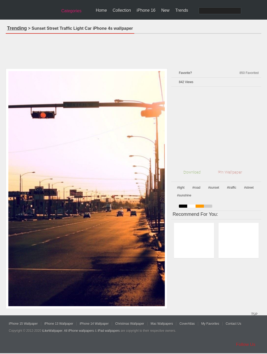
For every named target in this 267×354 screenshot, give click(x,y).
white (191, 206)
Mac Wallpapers (162, 324)
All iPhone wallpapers (79, 331)
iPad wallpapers (109, 331)
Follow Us (246, 344)
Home (101, 10)
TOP (254, 314)
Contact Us (233, 324)
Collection (122, 10)
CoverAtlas (187, 324)
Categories (71, 11)
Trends (181, 10)
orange (200, 206)
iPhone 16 (146, 10)
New (165, 10)
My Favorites (210, 324)
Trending (17, 28)
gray (208, 206)
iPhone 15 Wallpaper (23, 324)
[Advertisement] (133, 49)
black (183, 206)
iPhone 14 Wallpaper (94, 324)
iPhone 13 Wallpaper (58, 324)
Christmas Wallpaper (129, 324)
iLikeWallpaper (52, 331)
